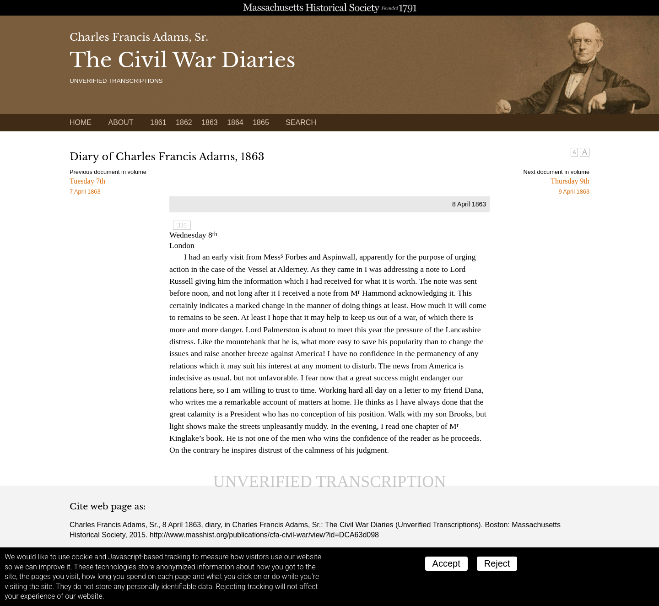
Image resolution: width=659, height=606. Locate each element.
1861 (158, 122)
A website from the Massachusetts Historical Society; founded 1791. (329, 8)
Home (81, 122)
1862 (184, 122)
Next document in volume (556, 171)
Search (301, 122)
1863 (209, 122)
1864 (235, 122)
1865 (261, 122)
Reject (497, 563)
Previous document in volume (108, 171)
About (120, 122)
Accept (446, 563)
